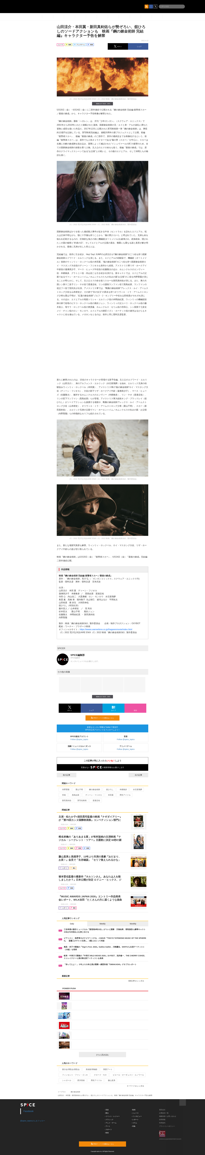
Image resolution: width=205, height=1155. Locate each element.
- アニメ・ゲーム (110, 1123)
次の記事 (141, 775)
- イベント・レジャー (112, 1116)
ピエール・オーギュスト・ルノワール (127, 1075)
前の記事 (64, 775)
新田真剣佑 (65, 800)
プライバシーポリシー (167, 1126)
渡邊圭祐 (95, 800)
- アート (107, 1126)
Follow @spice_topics (79, 739)
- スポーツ (108, 1129)
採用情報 (162, 1119)
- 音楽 (107, 1110)
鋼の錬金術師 (93, 789)
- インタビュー (136, 1116)
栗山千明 (78, 789)
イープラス (62, 1092)
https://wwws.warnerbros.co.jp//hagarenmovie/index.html (106, 629)
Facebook (29, 1111)
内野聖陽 (64, 789)
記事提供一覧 (164, 1113)
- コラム (134, 1123)
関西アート (106, 1069)
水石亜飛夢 (136, 789)
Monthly (133, 924)
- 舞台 (107, 1113)
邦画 (63, 795)
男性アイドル (124, 795)
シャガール (65, 1080)
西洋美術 (80, 1080)
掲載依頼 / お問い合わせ (167, 1116)
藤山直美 (110, 1080)
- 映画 (107, 1133)
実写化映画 (81, 800)
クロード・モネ (99, 1075)
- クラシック (109, 1119)
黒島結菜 (74, 795)
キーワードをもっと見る (136, 1086)
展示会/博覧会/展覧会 (70, 1069)
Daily (72, 924)
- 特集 (133, 1126)
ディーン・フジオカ (92, 795)
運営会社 (162, 1110)
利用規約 (162, 1123)
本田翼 (109, 795)
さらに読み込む (110, 1055)
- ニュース (135, 1113)
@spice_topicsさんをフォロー (32, 1121)
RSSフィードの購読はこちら (104, 718)
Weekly (102, 924)
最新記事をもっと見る (137, 981)
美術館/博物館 (90, 1069)
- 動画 (133, 1110)
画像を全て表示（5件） (102, 103)
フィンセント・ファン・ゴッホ (74, 1075)
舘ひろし (108, 789)
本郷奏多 (122, 789)
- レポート (135, 1119)
